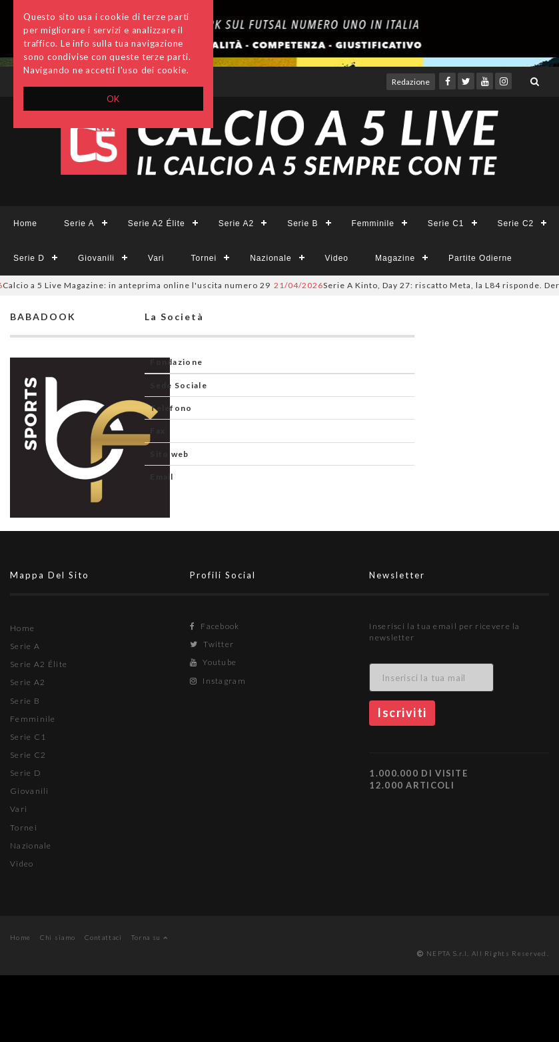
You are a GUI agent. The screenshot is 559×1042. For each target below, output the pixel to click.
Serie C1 (446, 223)
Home (25, 223)
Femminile (373, 223)
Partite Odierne (480, 258)
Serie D (29, 258)
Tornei (204, 258)
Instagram (218, 681)
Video (336, 258)
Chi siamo (58, 937)
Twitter (212, 644)
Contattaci (104, 937)
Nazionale (270, 258)
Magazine (395, 258)
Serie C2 (516, 223)
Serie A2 (236, 223)
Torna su (149, 937)
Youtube (213, 662)
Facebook (215, 626)
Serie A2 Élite (156, 223)
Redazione (411, 82)
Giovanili (96, 258)
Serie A (79, 223)
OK (114, 98)
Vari (156, 258)
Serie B (302, 223)
